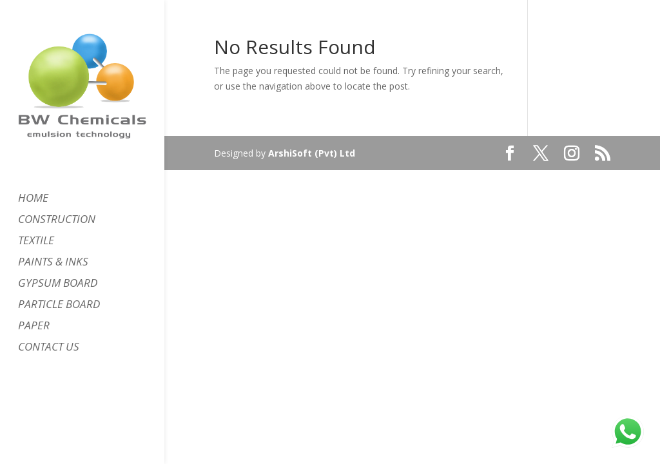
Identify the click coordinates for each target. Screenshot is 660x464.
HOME (33, 199)
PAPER (34, 327)
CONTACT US (48, 348)
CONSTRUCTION (56, 220)
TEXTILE (36, 241)
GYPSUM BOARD (57, 284)
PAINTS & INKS (53, 263)
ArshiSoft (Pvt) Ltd (311, 153)
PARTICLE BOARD (59, 305)
